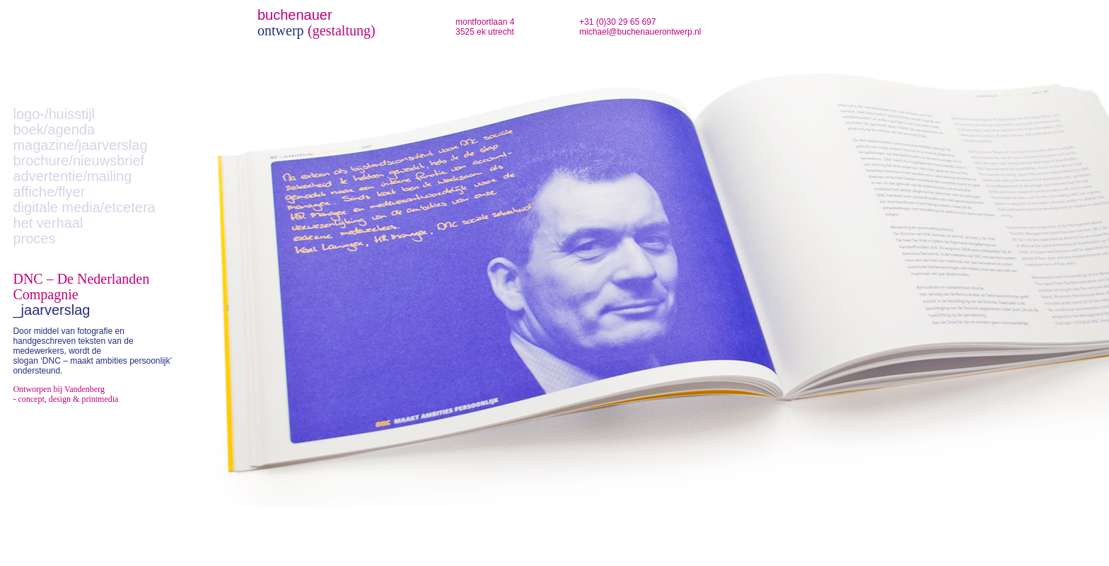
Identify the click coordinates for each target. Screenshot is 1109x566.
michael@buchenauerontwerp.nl (640, 32)
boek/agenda (54, 129)
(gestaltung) (342, 30)
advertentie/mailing (72, 176)
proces (34, 238)
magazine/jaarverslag (80, 145)
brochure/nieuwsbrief (78, 160)
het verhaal (48, 223)
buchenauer (294, 15)
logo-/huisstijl (54, 114)
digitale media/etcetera (84, 207)
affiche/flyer (49, 192)
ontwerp (280, 30)
